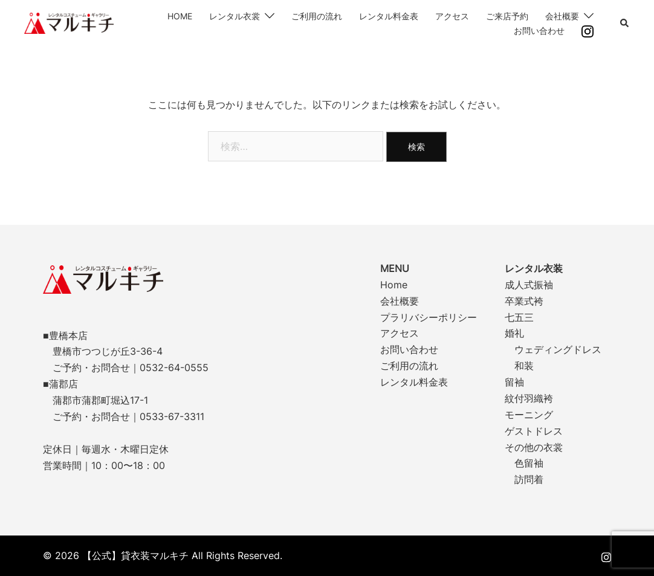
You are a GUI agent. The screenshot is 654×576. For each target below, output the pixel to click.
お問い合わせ (539, 30)
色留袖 (528, 463)
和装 (524, 366)
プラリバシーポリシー (428, 317)
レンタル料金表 (388, 16)
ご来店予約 (507, 16)
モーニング (529, 415)
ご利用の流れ (316, 16)
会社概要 (562, 16)
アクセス (452, 16)
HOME (179, 16)
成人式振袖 (529, 285)
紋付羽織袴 (529, 398)
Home (393, 285)
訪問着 (528, 479)
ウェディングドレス (557, 349)
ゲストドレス (534, 431)
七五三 (519, 317)
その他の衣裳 (534, 447)
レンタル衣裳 (234, 16)
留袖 (514, 382)
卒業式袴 (524, 301)
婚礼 (514, 333)
